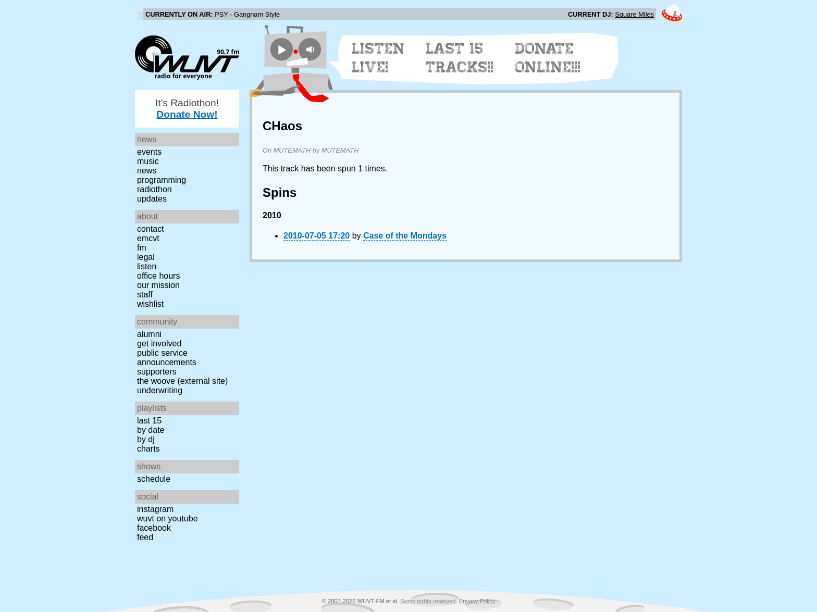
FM (141, 247)
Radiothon (154, 189)
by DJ (146, 439)
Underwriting (159, 390)
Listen (146, 266)
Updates (152, 198)
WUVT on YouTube (167, 518)
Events (149, 151)
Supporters (157, 371)
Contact (150, 228)
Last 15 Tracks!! (460, 58)
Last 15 (149, 420)
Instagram (155, 509)
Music (148, 161)
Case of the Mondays (405, 235)
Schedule (153, 478)
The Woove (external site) (182, 381)
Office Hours (158, 275)
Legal (146, 257)
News (146, 170)
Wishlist (150, 303)
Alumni (149, 334)
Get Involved (159, 343)
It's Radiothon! (187, 108)
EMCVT (148, 238)
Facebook (154, 527)
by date (150, 430)
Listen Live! (378, 58)
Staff (145, 294)
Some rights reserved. (428, 601)
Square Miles (634, 14)
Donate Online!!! (548, 58)
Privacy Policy (477, 601)
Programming (161, 180)
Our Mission (158, 285)
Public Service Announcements (166, 357)
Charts (148, 448)
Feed (145, 537)
